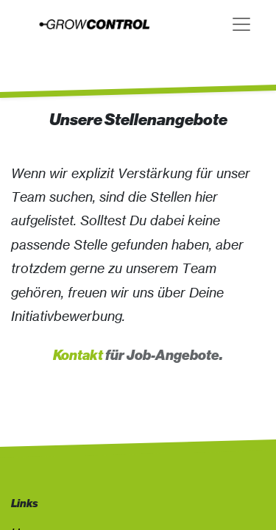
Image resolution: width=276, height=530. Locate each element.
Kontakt (78, 355)
